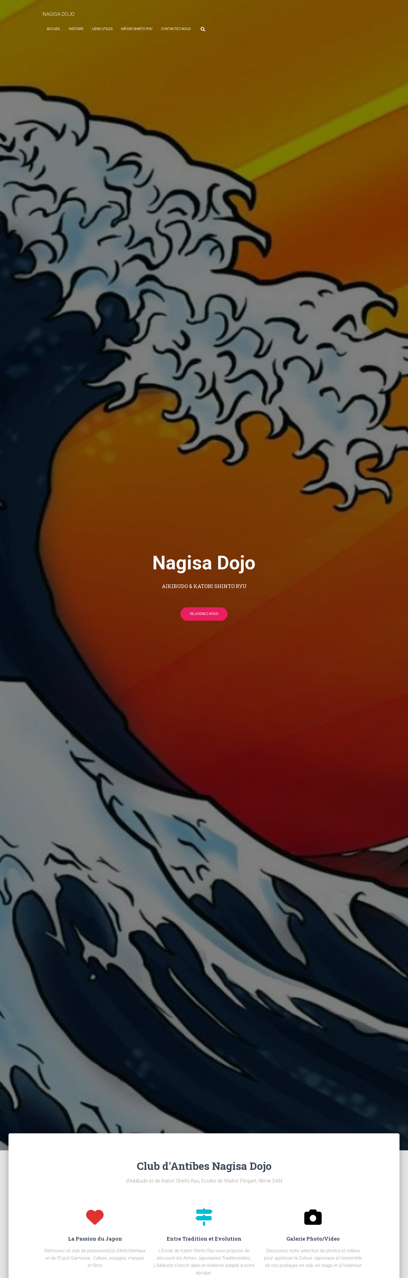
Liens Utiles (102, 29)
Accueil (53, 29)
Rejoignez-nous (204, 616)
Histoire (76, 29)
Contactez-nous (176, 29)
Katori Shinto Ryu (136, 29)
